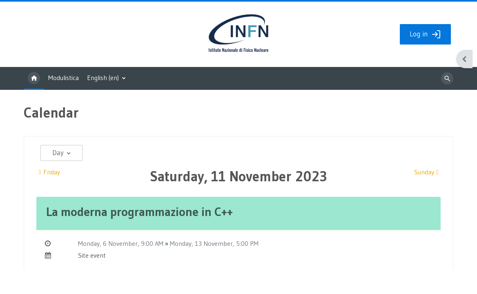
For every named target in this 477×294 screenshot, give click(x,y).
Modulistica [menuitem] (63, 79)
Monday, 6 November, (109, 245)
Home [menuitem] (34, 80)
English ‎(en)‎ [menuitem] (103, 79)
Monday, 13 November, (203, 245)
